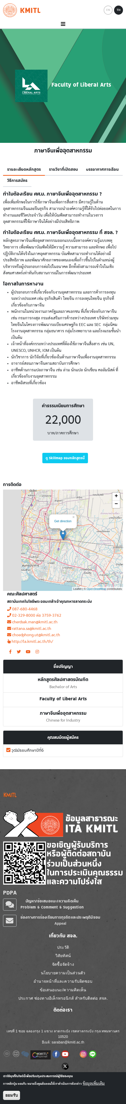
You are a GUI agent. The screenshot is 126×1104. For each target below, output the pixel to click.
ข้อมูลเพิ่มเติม (94, 1083)
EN (108, 9)
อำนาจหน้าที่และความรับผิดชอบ (62, 981)
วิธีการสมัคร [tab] (17, 181)
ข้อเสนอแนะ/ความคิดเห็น (63, 990)
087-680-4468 (22, 609)
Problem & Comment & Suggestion (52, 907)
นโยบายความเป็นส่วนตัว (63, 973)
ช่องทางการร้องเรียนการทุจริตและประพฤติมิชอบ (60, 917)
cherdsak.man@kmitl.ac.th (32, 622)
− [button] (116, 504)
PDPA (10, 892)
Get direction (62, 521)
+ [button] (116, 496)
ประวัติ (63, 947)
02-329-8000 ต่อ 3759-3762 (34, 615)
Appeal (60, 923)
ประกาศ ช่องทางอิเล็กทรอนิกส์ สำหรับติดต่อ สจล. (63, 998)
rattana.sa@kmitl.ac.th (29, 629)
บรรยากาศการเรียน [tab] (102, 169)
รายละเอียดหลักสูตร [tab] (24, 169)
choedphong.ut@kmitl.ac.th (33, 635)
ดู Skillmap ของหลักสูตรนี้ (65, 458)
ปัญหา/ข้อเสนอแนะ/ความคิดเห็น (52, 901)
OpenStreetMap (96, 588)
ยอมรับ (11, 1095)
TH (118, 9)
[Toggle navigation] (63, 24)
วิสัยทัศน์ (63, 956)
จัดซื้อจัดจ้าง (63, 964)
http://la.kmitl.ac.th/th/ (30, 642)
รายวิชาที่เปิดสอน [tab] (63, 169)
